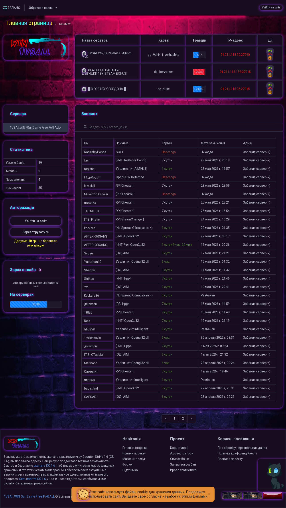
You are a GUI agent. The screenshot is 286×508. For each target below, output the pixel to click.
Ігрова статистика (183, 470)
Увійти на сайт (271, 7)
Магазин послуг (134, 459)
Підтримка (130, 470)
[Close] (209, 491)
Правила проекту (230, 459)
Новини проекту (134, 453)
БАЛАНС (11, 8)
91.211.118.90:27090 (235, 54)
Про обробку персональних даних (242, 448)
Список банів (179, 459)
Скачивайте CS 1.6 (32, 479)
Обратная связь (41, 8)
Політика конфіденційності (237, 453)
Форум (127, 464)
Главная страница (29, 23)
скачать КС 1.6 (44, 465)
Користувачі (179, 448)
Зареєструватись (35, 232)
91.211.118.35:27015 (235, 89)
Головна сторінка (135, 448)
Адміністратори (181, 453)
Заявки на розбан (183, 464)
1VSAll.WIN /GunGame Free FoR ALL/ (35, 127)
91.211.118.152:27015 (235, 72)
